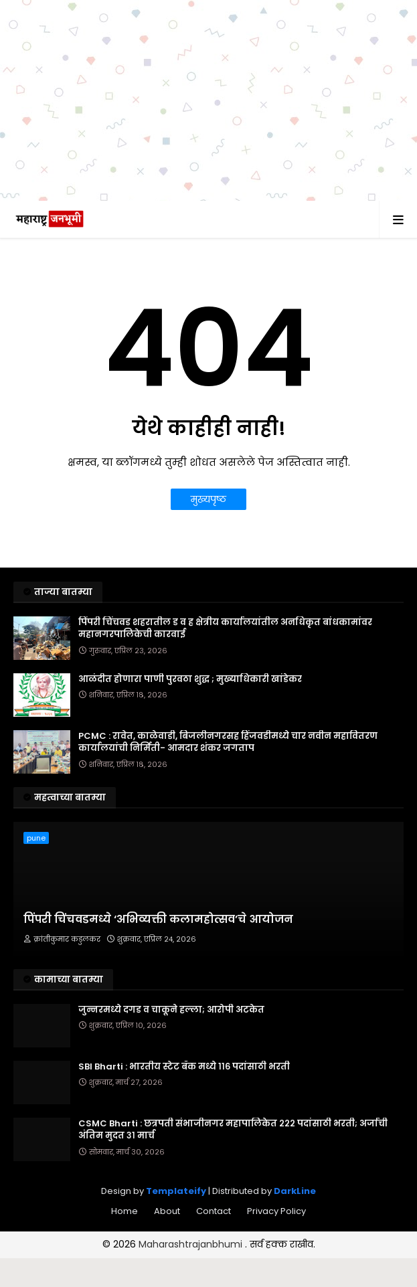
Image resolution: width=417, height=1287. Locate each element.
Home (124, 1211)
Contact (213, 1211)
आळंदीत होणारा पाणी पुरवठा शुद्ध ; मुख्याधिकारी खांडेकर (190, 679)
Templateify (176, 1191)
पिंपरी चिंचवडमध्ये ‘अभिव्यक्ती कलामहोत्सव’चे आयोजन (158, 919)
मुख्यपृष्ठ (208, 499)
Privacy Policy (276, 1211)
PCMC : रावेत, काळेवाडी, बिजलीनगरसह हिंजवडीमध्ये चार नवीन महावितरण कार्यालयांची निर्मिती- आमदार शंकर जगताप (228, 742)
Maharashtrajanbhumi (192, 1244)
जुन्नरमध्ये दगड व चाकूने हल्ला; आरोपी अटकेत (171, 1010)
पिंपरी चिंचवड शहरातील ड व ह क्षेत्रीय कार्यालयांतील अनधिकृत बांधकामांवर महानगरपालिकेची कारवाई (225, 628)
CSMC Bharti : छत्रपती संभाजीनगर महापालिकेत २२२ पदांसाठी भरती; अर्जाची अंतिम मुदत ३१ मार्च (233, 1130)
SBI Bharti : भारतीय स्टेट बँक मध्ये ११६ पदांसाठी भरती (184, 1067)
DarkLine (295, 1191)
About (167, 1211)
